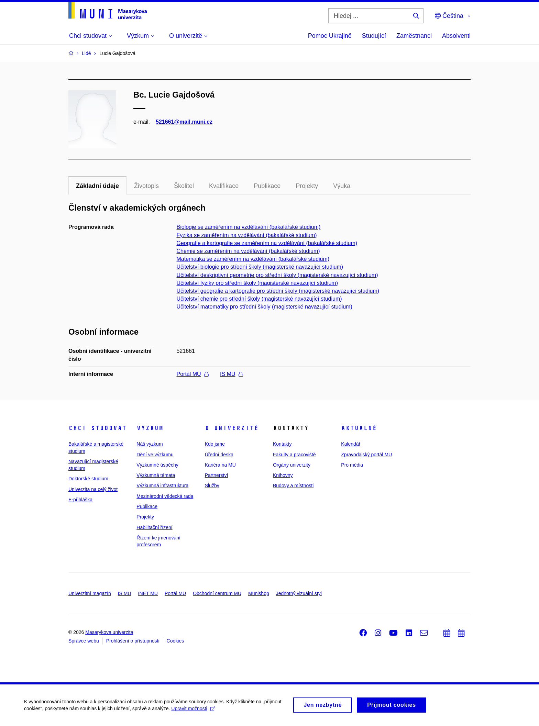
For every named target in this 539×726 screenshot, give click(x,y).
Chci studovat (97, 428)
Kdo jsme (215, 444)
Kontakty (282, 444)
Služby (212, 485)
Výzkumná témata (155, 475)
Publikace (267, 185)
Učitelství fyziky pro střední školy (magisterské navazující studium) (257, 283)
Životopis (146, 185)
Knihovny (283, 475)
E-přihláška (80, 499)
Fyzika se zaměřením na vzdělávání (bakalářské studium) (247, 235)
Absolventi (456, 35)
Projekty (307, 185)
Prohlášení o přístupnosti (133, 641)
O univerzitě (231, 428)
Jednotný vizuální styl (299, 593)
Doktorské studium (88, 478)
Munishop (258, 593)
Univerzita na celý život (93, 489)
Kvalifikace (224, 185)
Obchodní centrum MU (217, 593)
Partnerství (216, 475)
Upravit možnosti (193, 711)
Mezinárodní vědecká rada (164, 496)
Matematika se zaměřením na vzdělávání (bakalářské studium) (253, 259)
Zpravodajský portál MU (366, 454)
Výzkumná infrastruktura (162, 485)
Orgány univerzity (291, 465)
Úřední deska (219, 454)
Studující (374, 35)
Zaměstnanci (414, 35)
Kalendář (350, 444)
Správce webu (83, 641)
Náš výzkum (149, 444)
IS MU (231, 374)
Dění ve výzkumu (154, 454)
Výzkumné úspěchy (157, 465)
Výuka (341, 185)
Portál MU (192, 374)
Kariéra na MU (220, 465)
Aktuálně (359, 428)
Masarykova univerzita (109, 632)
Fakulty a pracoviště (294, 454)
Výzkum (149, 428)
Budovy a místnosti (293, 485)
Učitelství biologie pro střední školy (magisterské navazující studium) (260, 267)
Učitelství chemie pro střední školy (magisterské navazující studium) (259, 299)
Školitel (184, 185)
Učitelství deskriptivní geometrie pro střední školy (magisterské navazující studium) (277, 275)
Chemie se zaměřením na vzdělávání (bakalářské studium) (248, 251)
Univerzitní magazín (89, 593)
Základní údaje (97, 185)
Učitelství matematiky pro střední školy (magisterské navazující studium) (264, 307)
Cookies (175, 641)
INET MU (148, 593)
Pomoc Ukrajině (330, 35)
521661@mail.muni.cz (184, 122)
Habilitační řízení (154, 527)
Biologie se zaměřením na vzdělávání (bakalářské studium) (249, 227)
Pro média (352, 465)
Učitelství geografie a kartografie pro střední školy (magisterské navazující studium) (278, 291)
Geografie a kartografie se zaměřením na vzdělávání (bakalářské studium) (267, 243)
